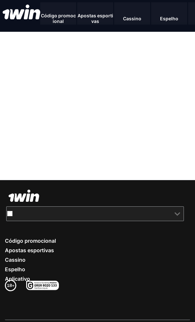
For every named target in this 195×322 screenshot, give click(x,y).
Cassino (15, 259)
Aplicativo (17, 278)
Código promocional (30, 240)
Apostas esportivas (29, 250)
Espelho (15, 269)
